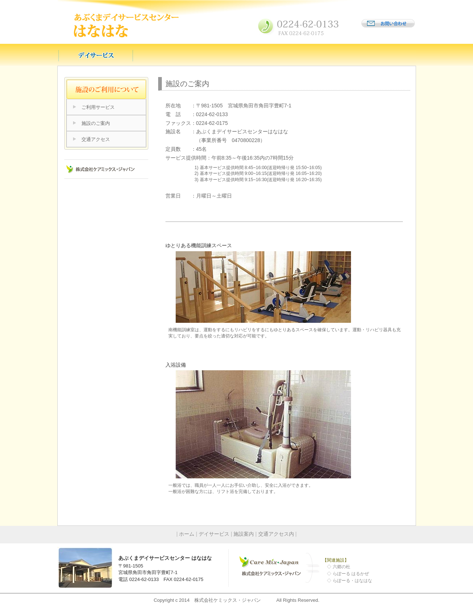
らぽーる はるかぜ (351, 573)
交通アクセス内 (276, 534)
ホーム (186, 534)
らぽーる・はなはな (352, 580)
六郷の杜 (341, 566)
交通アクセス (95, 139)
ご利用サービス (98, 107)
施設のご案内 (95, 123)
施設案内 (243, 534)
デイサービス (214, 534)
